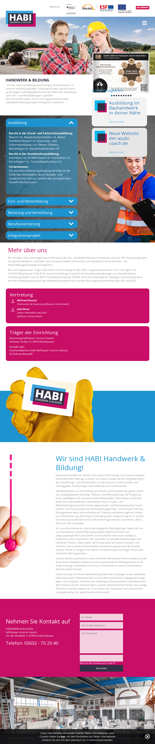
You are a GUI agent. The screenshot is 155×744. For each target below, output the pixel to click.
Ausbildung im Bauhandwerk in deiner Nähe (125, 108)
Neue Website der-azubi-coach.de (124, 138)
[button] (97, 72)
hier (63, 736)
